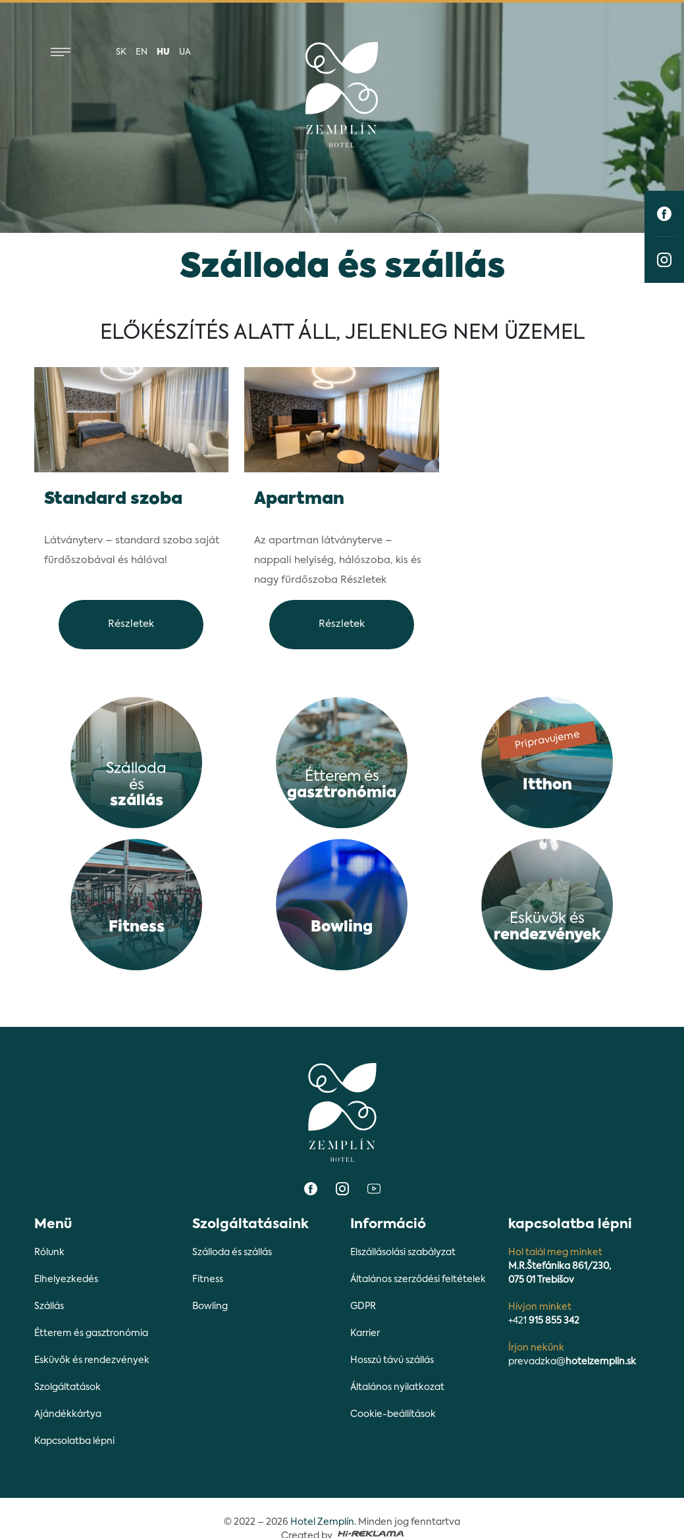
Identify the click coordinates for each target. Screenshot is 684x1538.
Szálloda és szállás (232, 1252)
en (141, 52)
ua (185, 52)
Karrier (365, 1333)
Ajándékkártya (67, 1414)
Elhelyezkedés (66, 1279)
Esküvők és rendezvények (91, 1360)
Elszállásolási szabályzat (403, 1252)
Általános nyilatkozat (397, 1387)
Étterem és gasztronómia (91, 1333)
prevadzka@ (572, 1361)
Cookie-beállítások (393, 1414)
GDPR (363, 1306)
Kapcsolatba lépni (74, 1441)
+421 (543, 1321)
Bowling (210, 1306)
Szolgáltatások (67, 1387)
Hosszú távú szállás (392, 1360)
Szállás (49, 1306)
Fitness (207, 1279)
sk (121, 52)
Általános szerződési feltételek (418, 1279)
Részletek (131, 624)
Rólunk (49, 1252)
